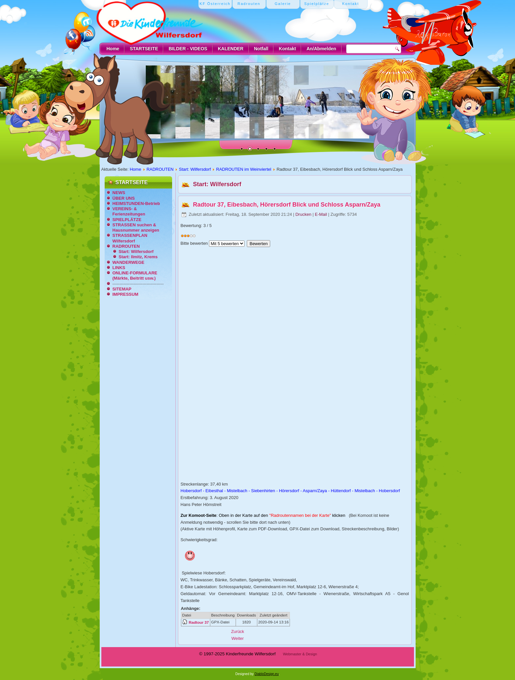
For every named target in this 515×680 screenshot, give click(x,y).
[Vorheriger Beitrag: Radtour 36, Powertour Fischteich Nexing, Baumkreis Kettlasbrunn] (237, 631)
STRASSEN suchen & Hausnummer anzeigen (136, 227)
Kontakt (287, 48)
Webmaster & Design (300, 654)
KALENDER (231, 48)
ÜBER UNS (124, 198)
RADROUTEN (159, 169)
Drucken (304, 214)
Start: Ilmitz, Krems (138, 256)
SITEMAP (122, 289)
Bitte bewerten (194, 243)
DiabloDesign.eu (267, 674)
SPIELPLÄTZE (127, 219)
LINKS (119, 267)
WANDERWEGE (128, 262)
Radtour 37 (199, 622)
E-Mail (321, 214)
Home (113, 48)
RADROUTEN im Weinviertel (243, 169)
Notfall (261, 48)
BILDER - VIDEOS (187, 48)
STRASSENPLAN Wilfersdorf (130, 238)
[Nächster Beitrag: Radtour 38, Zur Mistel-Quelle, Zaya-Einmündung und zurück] (237, 638)
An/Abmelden (321, 48)
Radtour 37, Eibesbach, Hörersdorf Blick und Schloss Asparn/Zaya (287, 204)
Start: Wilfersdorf (195, 169)
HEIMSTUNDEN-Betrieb (136, 203)
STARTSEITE (144, 48)
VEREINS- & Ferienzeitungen (129, 211)
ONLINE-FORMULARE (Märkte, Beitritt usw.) (135, 275)
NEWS (119, 192)
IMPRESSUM (126, 294)
